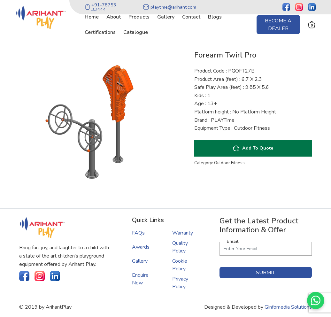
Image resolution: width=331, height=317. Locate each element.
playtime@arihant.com (169, 7)
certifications (100, 32)
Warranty (182, 232)
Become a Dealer (278, 24)
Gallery (140, 261)
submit (265, 272)
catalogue (135, 32)
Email (233, 241)
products (139, 16)
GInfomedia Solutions (288, 307)
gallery (165, 16)
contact (191, 16)
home (92, 16)
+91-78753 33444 (101, 7)
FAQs (138, 232)
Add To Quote (253, 148)
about (113, 16)
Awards (141, 247)
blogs (215, 16)
